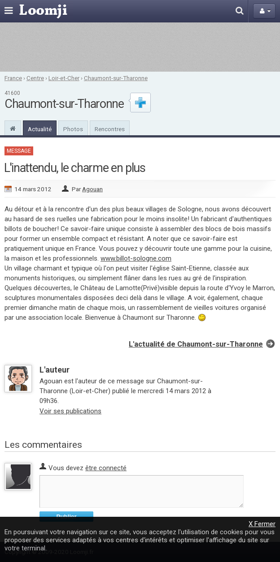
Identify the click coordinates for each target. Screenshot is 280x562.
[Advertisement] (140, 47)
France (13, 78)
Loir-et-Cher (63, 78)
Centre (35, 78)
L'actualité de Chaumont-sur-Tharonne (196, 344)
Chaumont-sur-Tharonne (116, 78)
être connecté (106, 468)
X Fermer (262, 524)
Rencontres (110, 129)
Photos (73, 129)
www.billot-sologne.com (136, 258)
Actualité (40, 129)
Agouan (92, 189)
